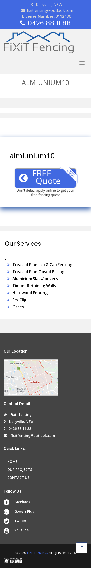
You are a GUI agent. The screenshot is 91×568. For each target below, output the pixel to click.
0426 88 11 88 (49, 23)
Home (12, 461)
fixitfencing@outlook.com (50, 10)
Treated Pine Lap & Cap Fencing (42, 264)
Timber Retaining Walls (34, 285)
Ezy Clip (19, 299)
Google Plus (24, 511)
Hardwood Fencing (30, 292)
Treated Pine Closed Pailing (38, 271)
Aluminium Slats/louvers (35, 278)
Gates (18, 306)
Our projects (19, 469)
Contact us (18, 477)
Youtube (21, 530)
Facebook (22, 501)
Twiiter (20, 520)
